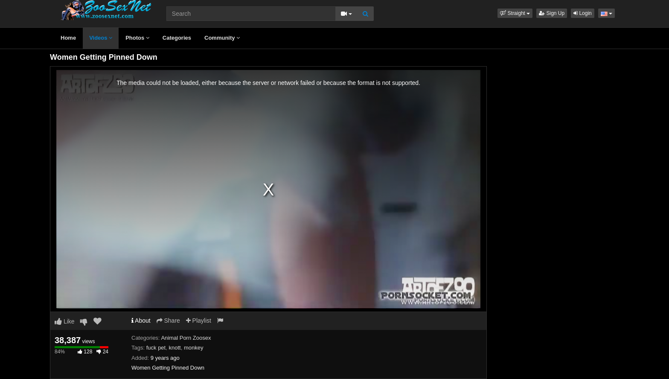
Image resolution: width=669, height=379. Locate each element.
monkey (194, 347)
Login (582, 13)
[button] (514, 13)
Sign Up (551, 13)
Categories (177, 38)
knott (174, 347)
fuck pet (156, 347)
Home (68, 38)
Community (222, 38)
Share (168, 320)
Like (65, 321)
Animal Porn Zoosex (186, 338)
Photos (137, 38)
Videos (100, 38)
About (141, 320)
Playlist (198, 320)
